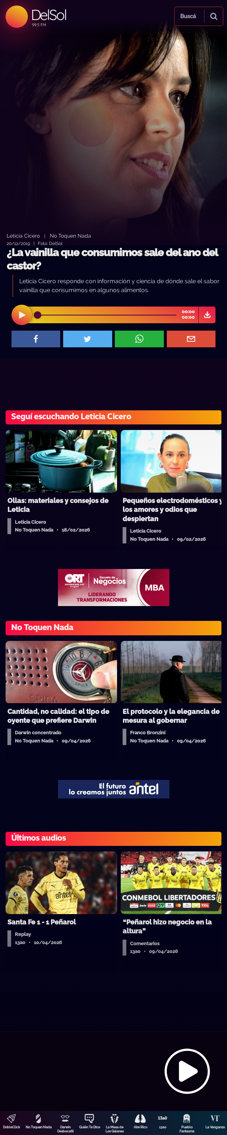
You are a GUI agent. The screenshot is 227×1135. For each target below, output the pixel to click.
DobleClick (11, 1127)
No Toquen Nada (39, 1127)
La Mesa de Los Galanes (115, 1129)
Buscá (188, 16)
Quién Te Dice (89, 1127)
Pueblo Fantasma (186, 1129)
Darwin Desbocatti (65, 1129)
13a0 (162, 1127)
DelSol (48, 14)
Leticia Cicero (23, 235)
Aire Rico (140, 1127)
